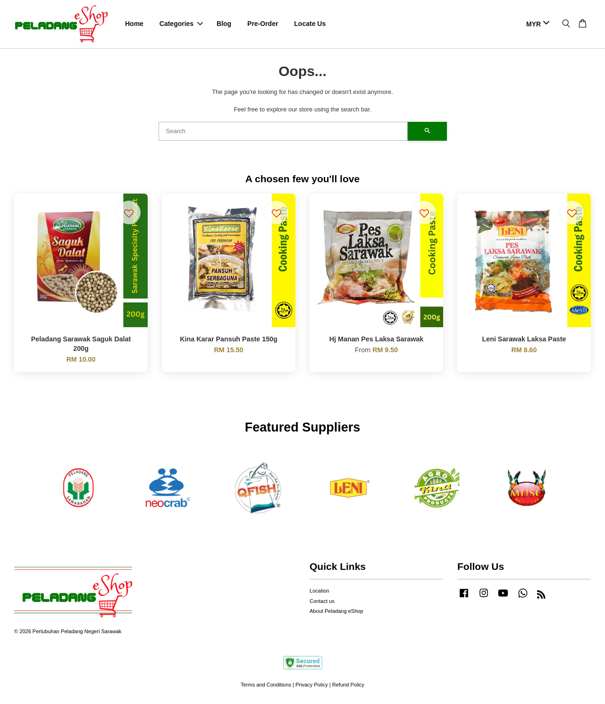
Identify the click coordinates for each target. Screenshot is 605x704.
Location (319, 591)
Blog (224, 23)
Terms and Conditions (266, 685)
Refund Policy (348, 685)
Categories (181, 23)
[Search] (283, 131)
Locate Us (310, 23)
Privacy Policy (311, 685)
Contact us (322, 601)
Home (134, 23)
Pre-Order (262, 23)
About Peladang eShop (336, 611)
